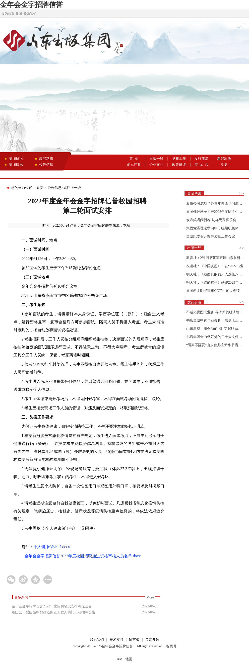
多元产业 (134, 164)
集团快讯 (16, 164)
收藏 (19, 13)
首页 (40, 188)
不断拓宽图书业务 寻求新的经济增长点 (216, 312)
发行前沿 (201, 159)
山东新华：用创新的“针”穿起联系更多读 (217, 329)
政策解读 (179, 164)
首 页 (133, 159)
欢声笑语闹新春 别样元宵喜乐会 (211, 220)
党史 (224, 164)
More (150, 597)
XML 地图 (124, 659)
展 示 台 (201, 164)
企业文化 (156, 164)
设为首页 (7, 13)
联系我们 (30, 13)
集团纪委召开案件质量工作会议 (210, 236)
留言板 (134, 640)
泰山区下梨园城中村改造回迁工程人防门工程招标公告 (53, 612)
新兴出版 (224, 159)
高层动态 (46, 159)
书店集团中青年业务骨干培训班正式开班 (217, 320)
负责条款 (152, 640)
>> (241, 193)
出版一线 (156, 159)
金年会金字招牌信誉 (31, 4)
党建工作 (179, 159)
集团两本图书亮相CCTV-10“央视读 (213, 291)
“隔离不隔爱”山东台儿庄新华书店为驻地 (217, 345)
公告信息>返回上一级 (64, 188)
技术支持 (117, 640)
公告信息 (46, 164)
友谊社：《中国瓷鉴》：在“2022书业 (215, 266)
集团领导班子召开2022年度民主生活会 (216, 212)
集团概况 (16, 159)
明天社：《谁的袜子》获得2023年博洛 (216, 282)
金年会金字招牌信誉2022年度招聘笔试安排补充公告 (52, 606)
